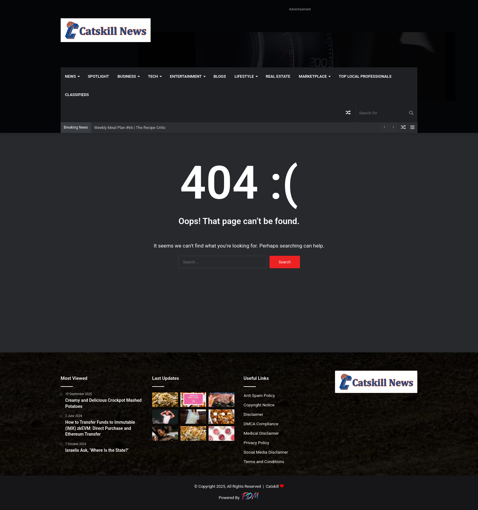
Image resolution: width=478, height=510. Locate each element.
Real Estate (278, 76)
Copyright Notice (259, 404)
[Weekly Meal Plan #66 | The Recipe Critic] (193, 399)
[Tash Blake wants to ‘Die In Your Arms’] (193, 416)
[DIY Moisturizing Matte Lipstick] (221, 433)
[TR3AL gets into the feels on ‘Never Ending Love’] (165, 416)
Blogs (220, 76)
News (70, 76)
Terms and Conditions (264, 461)
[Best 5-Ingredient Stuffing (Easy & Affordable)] (165, 399)
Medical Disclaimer (261, 433)
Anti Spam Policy (259, 395)
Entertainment (186, 76)
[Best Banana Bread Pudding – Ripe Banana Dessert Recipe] (221, 416)
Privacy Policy (256, 442)
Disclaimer (253, 414)
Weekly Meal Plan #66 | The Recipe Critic (130, 127)
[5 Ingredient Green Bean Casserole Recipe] (193, 433)
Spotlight (98, 76)
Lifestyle (244, 76)
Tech (153, 76)
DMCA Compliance (261, 423)
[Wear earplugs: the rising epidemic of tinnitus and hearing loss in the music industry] (165, 433)
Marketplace (313, 76)
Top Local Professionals (365, 76)
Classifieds (77, 94)
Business (126, 76)
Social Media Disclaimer (266, 452)
